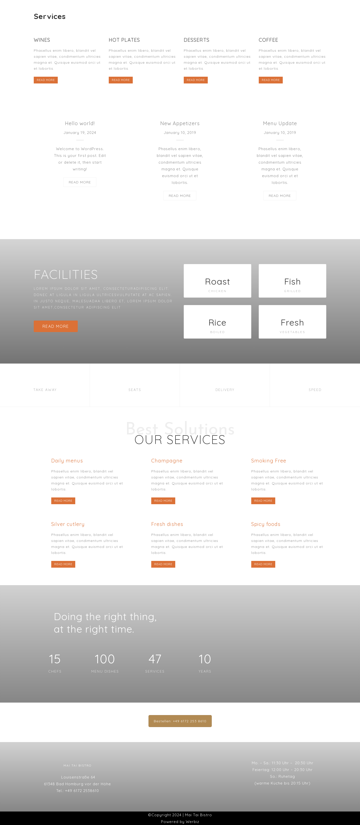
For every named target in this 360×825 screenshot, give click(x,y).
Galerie (167, 9)
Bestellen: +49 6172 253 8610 (180, 721)
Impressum (197, 9)
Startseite (102, 9)
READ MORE (46, 80)
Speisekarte (136, 9)
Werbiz (192, 821)
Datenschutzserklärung (244, 9)
